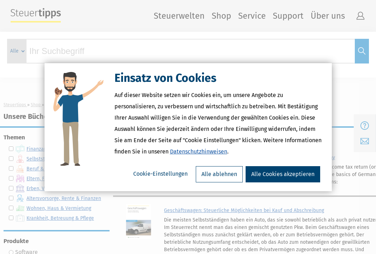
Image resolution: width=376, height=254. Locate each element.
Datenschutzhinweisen (198, 151)
